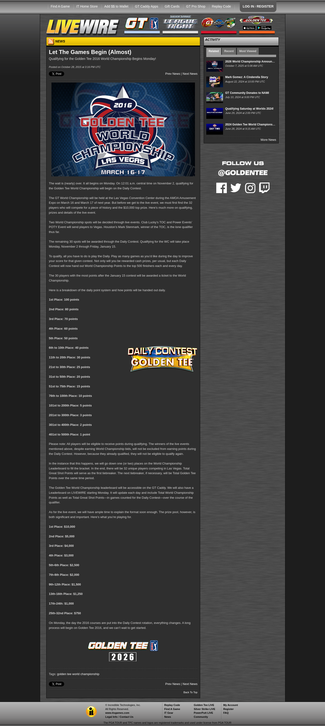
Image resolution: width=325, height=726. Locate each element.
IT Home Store (87, 6)
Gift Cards (172, 6)
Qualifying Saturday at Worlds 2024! (249, 108)
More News (268, 139)
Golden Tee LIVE (204, 705)
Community (201, 716)
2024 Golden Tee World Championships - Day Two (258, 124)
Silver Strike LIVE (204, 709)
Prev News (172, 73)
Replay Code (221, 6)
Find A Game (60, 6)
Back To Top (190, 692)
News (167, 716)
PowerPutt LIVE (203, 712)
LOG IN (248, 6)
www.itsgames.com (117, 712)
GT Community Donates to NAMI (247, 93)
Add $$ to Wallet (116, 6)
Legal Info (111, 716)
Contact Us (126, 716)
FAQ (226, 712)
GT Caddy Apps (146, 6)
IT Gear (168, 712)
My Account (230, 705)
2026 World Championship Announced (251, 61)
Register (228, 709)
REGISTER (265, 6)
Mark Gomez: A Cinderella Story (246, 77)
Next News (190, 73)
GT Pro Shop (195, 6)
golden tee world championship (78, 674)
